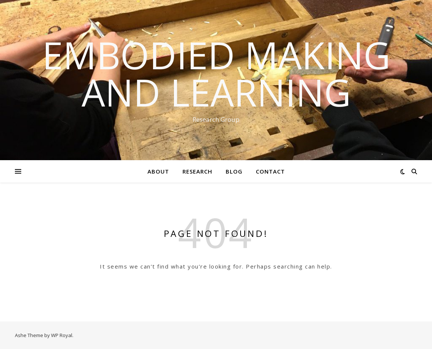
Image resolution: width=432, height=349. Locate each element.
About (158, 171)
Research (197, 171)
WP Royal (61, 335)
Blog (234, 171)
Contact (270, 171)
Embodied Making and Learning (216, 73)
